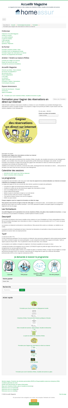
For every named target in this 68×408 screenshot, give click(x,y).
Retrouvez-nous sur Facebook (10, 387)
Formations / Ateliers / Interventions (11, 81)
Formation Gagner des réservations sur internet (14, 53)
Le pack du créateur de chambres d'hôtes (34, 335)
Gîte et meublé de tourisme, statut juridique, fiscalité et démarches (34, 327)
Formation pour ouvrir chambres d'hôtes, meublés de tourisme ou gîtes (22, 95)
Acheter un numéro (7, 35)
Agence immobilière (7, 92)
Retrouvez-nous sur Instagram (10, 389)
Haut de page (62, 394)
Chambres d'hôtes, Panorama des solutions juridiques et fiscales (34, 318)
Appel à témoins (6, 79)
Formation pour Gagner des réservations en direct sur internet (34, 345)
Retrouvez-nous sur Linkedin (9, 391)
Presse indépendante (7, 75)
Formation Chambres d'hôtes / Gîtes (11, 49)
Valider (22, 290)
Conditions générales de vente (10, 383)
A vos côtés (5, 76)
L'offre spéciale (6, 40)
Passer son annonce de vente (9, 62)
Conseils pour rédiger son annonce (11, 60)
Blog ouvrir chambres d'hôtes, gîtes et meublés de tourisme (17, 386)
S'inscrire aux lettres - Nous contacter (11, 70)
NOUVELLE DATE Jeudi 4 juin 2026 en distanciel (16, 173)
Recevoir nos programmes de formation (12, 54)
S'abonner (34, 353)
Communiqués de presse (8, 83)
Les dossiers (5, 78)
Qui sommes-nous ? (7, 73)
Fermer (34, 400)
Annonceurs (5, 90)
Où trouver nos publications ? (9, 71)
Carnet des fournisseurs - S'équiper (11, 89)
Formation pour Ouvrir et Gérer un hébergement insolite (34, 308)
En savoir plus (34, 403)
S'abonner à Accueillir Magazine (10, 33)
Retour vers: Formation (59, 99)
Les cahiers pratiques (7, 37)
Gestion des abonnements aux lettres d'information (15, 384)
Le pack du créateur (7, 38)
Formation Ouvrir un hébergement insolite (12, 51)
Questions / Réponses (7, 43)
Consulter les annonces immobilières (11, 64)
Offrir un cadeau (6, 42)
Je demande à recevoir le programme (31, 257)
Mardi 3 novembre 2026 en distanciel (13, 175)
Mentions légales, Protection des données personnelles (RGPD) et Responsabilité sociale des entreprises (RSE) (31, 381)
